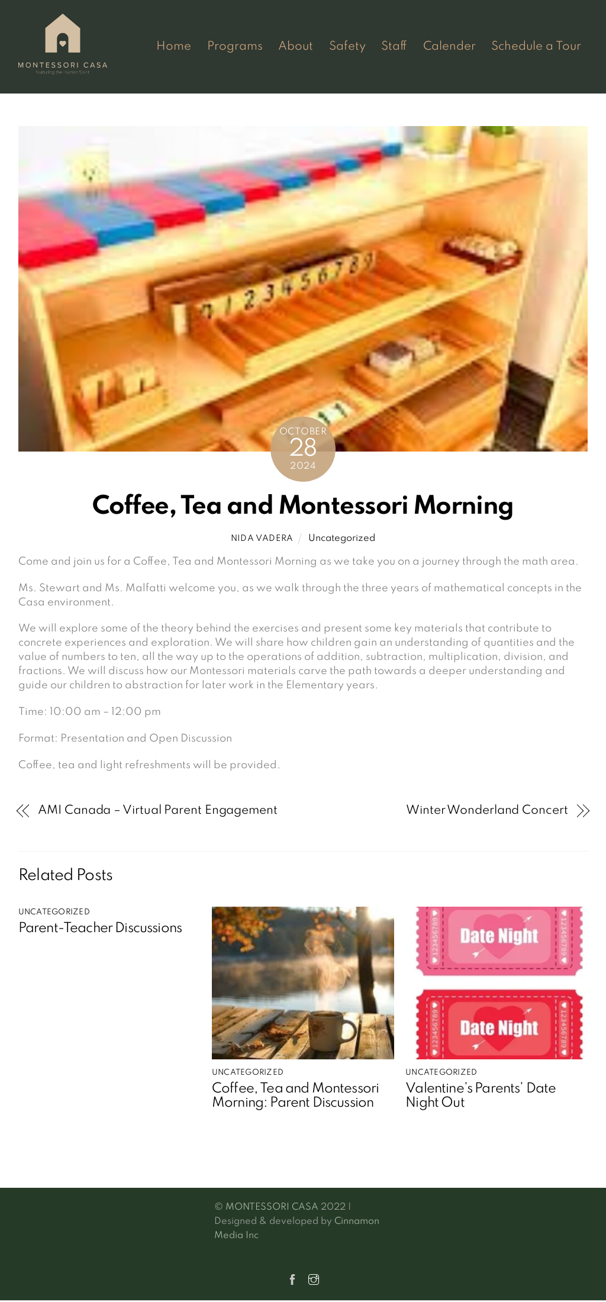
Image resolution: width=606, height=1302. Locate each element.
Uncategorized (341, 539)
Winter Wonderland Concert (487, 810)
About (295, 47)
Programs (235, 47)
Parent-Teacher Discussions (100, 929)
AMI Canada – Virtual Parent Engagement (158, 810)
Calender (449, 47)
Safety (347, 47)
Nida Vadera (262, 539)
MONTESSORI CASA (272, 1206)
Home (173, 47)
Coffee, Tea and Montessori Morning (303, 507)
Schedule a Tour (536, 47)
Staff (394, 47)
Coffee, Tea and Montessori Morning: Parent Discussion (295, 1096)
